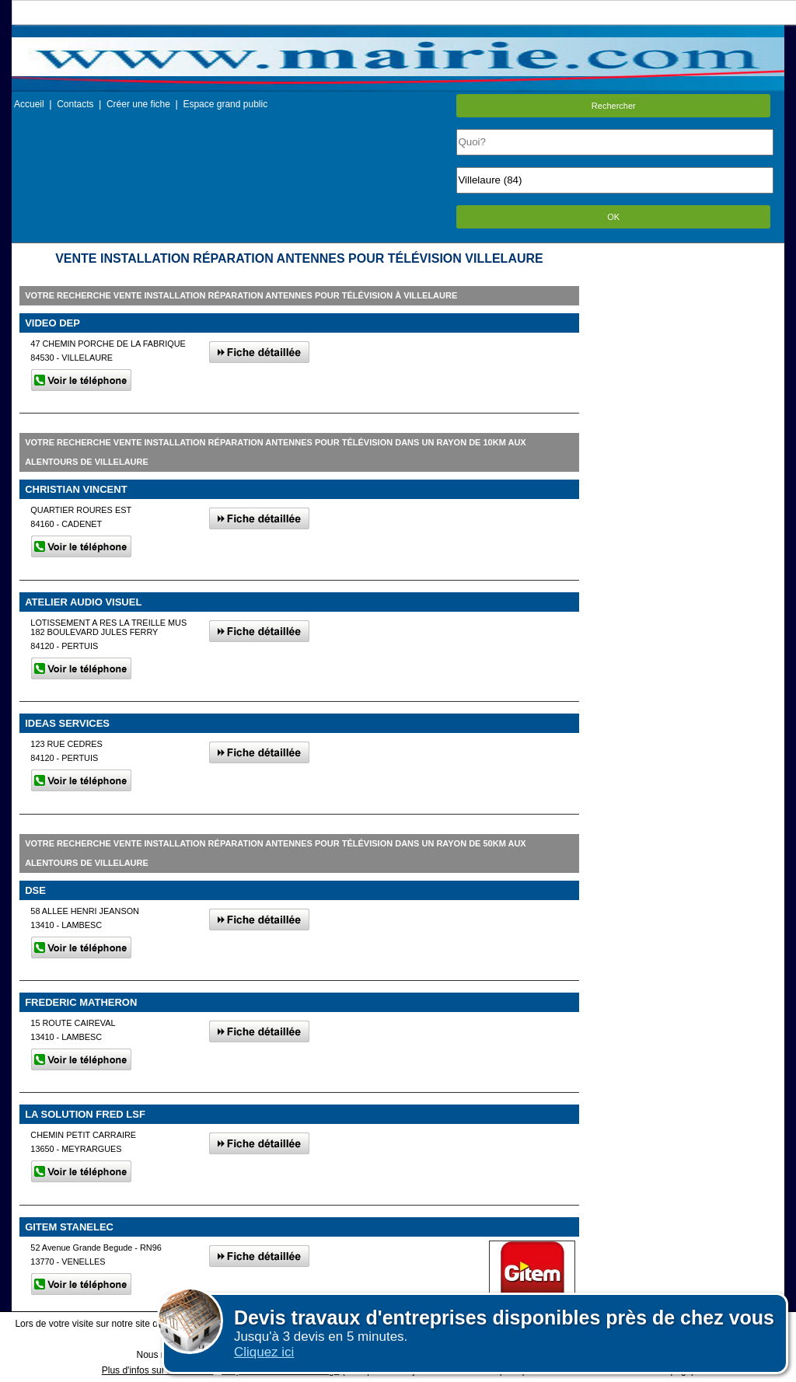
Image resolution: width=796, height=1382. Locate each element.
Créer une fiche (138, 104)
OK (613, 217)
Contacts (75, 104)
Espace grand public (225, 104)
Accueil (29, 104)
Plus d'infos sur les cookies (158, 1370)
